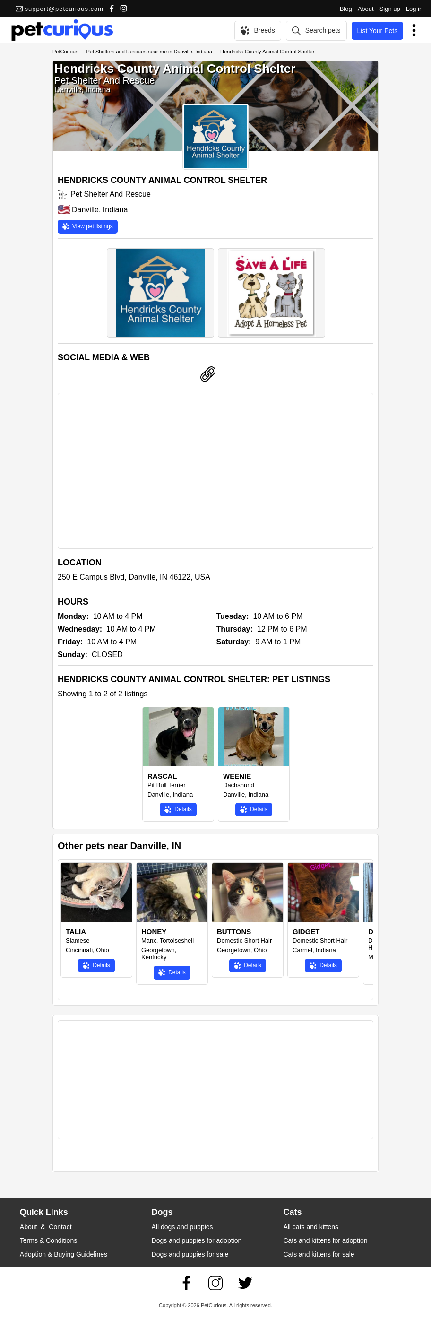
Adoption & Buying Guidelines (63, 1254)
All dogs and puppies (182, 1227)
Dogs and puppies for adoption (197, 1240)
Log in (414, 9)
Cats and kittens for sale (318, 1254)
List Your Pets (377, 31)
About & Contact (46, 1227)
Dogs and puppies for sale (190, 1254)
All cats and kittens (310, 1227)
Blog (346, 9)
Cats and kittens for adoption (325, 1240)
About (366, 9)
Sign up (389, 9)
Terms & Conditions (48, 1240)
